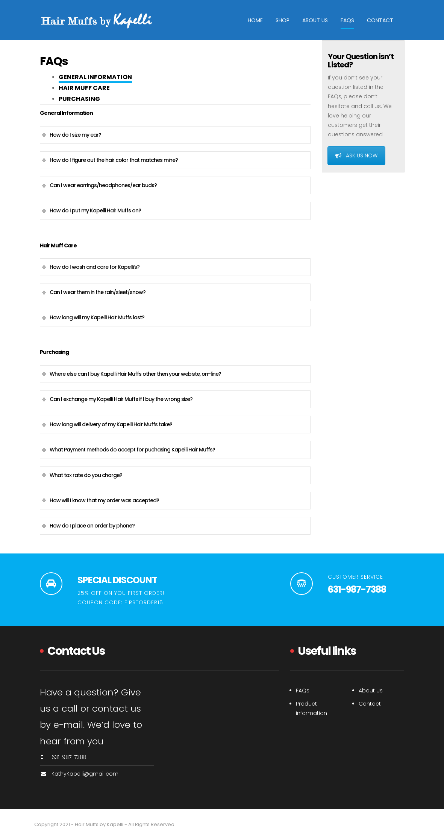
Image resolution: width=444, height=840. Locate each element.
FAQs (347, 20)
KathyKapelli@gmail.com (85, 773)
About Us (315, 20)
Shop (282, 20)
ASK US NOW (356, 155)
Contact (380, 20)
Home (255, 20)
